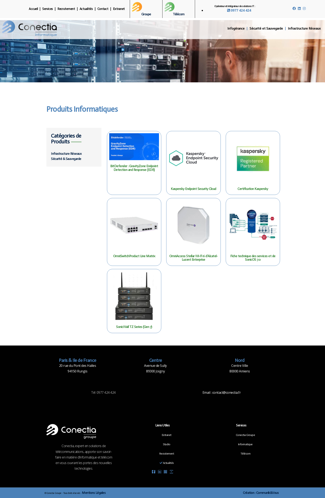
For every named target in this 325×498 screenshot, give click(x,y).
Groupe (146, 14)
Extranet (119, 9)
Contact (102, 9)
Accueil (33, 9)
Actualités (86, 9)
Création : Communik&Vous (261, 493)
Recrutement (66, 9)
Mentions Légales (94, 493)
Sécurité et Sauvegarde (266, 28)
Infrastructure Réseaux (304, 28)
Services (47, 9)
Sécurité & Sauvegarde (66, 159)
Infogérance (236, 28)
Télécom (178, 14)
